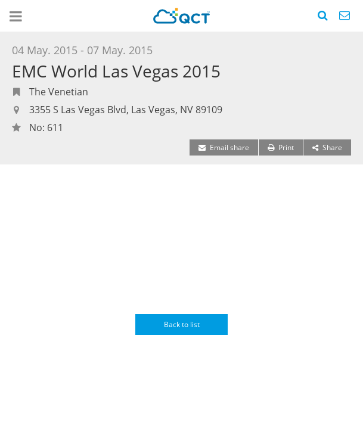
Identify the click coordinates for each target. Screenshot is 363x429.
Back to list (182, 324)
